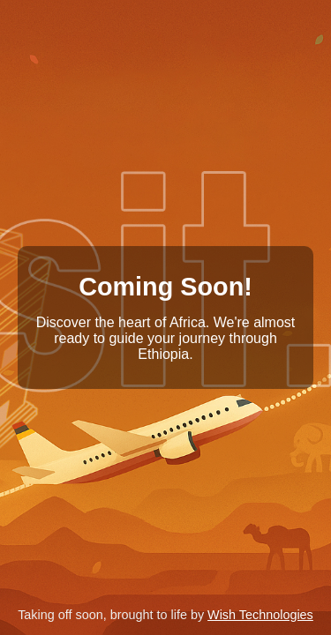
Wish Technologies (260, 615)
